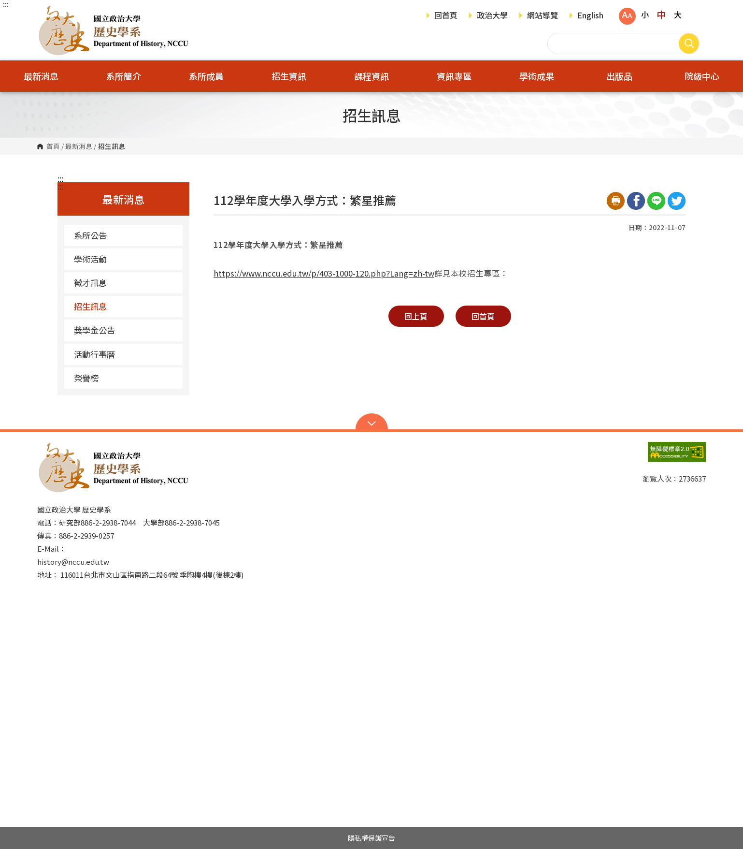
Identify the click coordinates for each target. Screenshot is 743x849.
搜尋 (689, 43)
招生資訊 (288, 76)
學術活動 (90, 259)
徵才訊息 (90, 283)
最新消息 (41, 76)
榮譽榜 (86, 378)
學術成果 (536, 76)
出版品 (619, 76)
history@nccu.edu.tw (73, 561)
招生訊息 (90, 306)
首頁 (53, 146)
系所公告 (90, 235)
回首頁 (445, 16)
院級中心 (702, 76)
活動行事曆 (94, 354)
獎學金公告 (94, 330)
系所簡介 (123, 76)
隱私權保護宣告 (371, 838)
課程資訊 (371, 76)
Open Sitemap (372, 422)
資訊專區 (454, 76)
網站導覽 (542, 16)
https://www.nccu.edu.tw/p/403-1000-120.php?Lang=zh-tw (324, 273)
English (590, 16)
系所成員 (206, 76)
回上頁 (416, 316)
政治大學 (492, 16)
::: (6, 4)
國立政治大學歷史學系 (47, 12)
